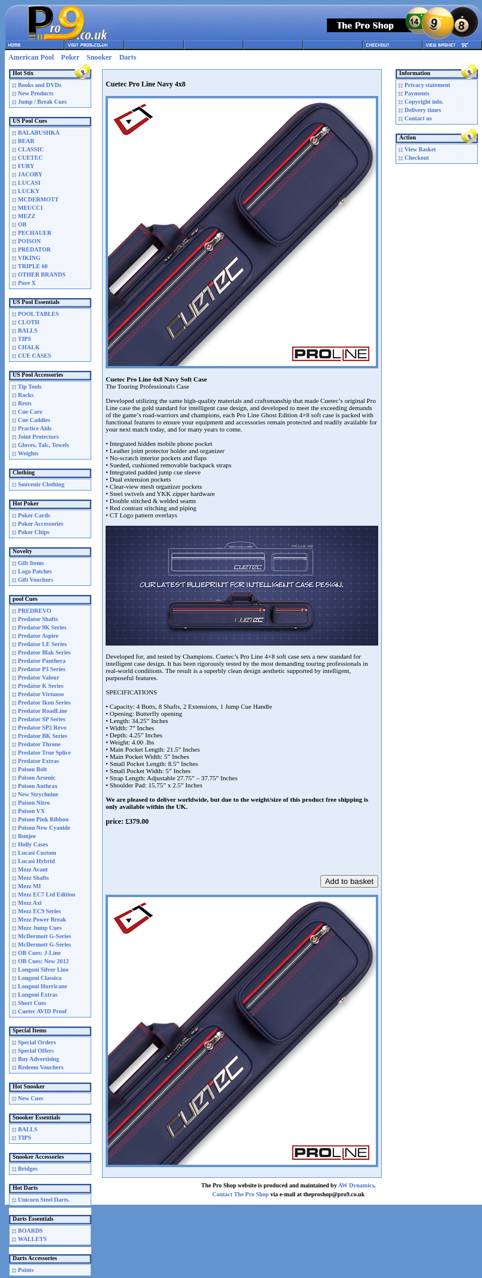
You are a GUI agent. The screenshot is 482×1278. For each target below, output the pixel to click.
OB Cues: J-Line (39, 953)
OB (22, 224)
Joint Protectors (38, 436)
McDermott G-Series (44, 936)
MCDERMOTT (38, 199)
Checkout (416, 157)
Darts (128, 57)
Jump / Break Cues (42, 101)
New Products (36, 93)
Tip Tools (30, 386)
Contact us (418, 118)
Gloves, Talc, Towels (43, 445)
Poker (70, 57)
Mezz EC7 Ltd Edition (46, 894)
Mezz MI (29, 886)
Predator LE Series (42, 644)
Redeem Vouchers (40, 1067)
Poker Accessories (40, 523)
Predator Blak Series (44, 652)
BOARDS (30, 1230)
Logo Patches (35, 571)
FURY (26, 166)
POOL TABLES (38, 314)
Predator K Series (40, 686)
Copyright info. (424, 101)
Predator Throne (39, 744)
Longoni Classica (39, 978)
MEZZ (26, 216)
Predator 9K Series (42, 627)
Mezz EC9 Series (39, 911)
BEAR (26, 141)
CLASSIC (31, 149)
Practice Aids (34, 428)
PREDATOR (34, 249)
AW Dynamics (356, 1185)
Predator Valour (38, 677)
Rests (25, 403)
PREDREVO (34, 610)
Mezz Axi (30, 902)
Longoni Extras (37, 994)
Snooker (99, 57)
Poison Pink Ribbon (43, 819)
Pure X (27, 283)
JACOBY (30, 174)
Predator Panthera (42, 660)
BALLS (28, 330)
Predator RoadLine (42, 711)
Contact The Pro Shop (240, 1194)
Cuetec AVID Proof (42, 1011)
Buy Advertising (38, 1059)
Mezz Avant (33, 869)
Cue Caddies (34, 420)
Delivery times (422, 110)
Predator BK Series (42, 736)
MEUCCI (30, 207)
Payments (417, 93)
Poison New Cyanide (44, 827)
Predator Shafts (38, 619)
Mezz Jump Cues (39, 928)
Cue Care (30, 411)
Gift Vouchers (35, 579)
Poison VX (31, 811)
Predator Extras (38, 761)
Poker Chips (34, 532)
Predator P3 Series (42, 669)
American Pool (31, 57)
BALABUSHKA (39, 132)
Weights (28, 453)
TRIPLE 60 (33, 266)
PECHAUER (34, 232)
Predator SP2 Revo (42, 727)
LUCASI (29, 182)
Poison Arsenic (36, 777)
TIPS (24, 339)
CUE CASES (34, 355)
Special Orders (37, 1042)
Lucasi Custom (37, 852)
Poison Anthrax (37, 786)
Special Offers (36, 1050)
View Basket (420, 149)
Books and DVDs (39, 85)
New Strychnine (38, 794)
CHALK (29, 347)
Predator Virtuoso (41, 694)
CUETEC (30, 157)
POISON (29, 241)
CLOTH (28, 322)
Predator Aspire (38, 635)
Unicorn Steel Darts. (44, 1199)
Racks (25, 395)
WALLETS (32, 1239)
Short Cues (32, 1003)
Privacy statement (427, 85)
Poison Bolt (32, 769)
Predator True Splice (44, 752)
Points (26, 1270)
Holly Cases (33, 844)
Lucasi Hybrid (36, 861)
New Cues (31, 1098)
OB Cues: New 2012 (43, 961)
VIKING (29, 258)
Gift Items (31, 563)
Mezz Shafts (33, 877)
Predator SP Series (42, 719)
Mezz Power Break (42, 919)
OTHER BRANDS (42, 274)
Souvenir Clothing (41, 484)
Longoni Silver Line (43, 969)
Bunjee (27, 836)
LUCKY (28, 191)
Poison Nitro (34, 802)
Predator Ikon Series (44, 702)
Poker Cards (34, 515)
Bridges (28, 1168)
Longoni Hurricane (42, 986)
